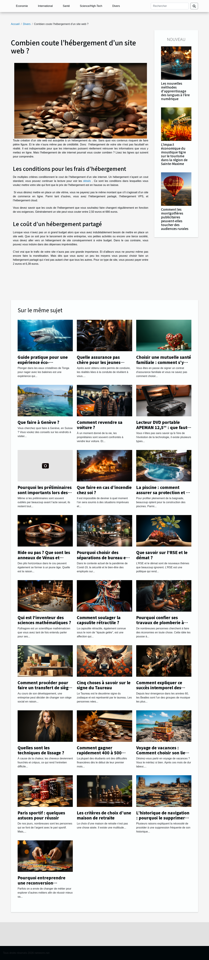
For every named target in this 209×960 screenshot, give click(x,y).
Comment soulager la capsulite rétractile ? (99, 619)
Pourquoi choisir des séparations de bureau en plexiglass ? (102, 557)
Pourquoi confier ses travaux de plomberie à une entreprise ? (160, 622)
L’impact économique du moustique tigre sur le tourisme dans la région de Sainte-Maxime (174, 154)
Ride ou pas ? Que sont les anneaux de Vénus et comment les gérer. (44, 557)
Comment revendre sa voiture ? (99, 424)
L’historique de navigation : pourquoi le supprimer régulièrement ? (162, 818)
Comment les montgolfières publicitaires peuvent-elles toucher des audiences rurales (174, 219)
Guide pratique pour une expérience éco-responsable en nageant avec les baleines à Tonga (43, 364)
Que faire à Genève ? (38, 422)
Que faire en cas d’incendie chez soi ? (104, 489)
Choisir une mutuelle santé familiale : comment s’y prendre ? (163, 362)
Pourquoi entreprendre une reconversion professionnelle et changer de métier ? (45, 885)
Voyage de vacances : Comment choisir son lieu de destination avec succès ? (163, 755)
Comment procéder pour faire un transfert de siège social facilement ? (44, 688)
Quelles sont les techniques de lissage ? (41, 750)
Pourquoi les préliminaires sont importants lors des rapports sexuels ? (45, 492)
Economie (22, 6)
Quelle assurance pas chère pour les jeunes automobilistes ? (98, 362)
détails (87, 181)
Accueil (15, 24)
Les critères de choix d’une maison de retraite (104, 815)
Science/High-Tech (91, 6)
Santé (66, 6)
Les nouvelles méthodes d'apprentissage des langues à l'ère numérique (175, 91)
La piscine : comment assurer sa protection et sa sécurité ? (163, 492)
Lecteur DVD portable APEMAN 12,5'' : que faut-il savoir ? (163, 427)
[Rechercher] (170, 6)
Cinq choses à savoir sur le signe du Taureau (103, 685)
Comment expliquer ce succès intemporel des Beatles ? (159, 688)
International (45, 6)
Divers (116, 6)
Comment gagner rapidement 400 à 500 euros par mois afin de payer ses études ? (99, 755)
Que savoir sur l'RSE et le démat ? (162, 554)
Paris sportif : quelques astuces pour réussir (41, 815)
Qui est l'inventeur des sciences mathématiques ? (44, 619)
